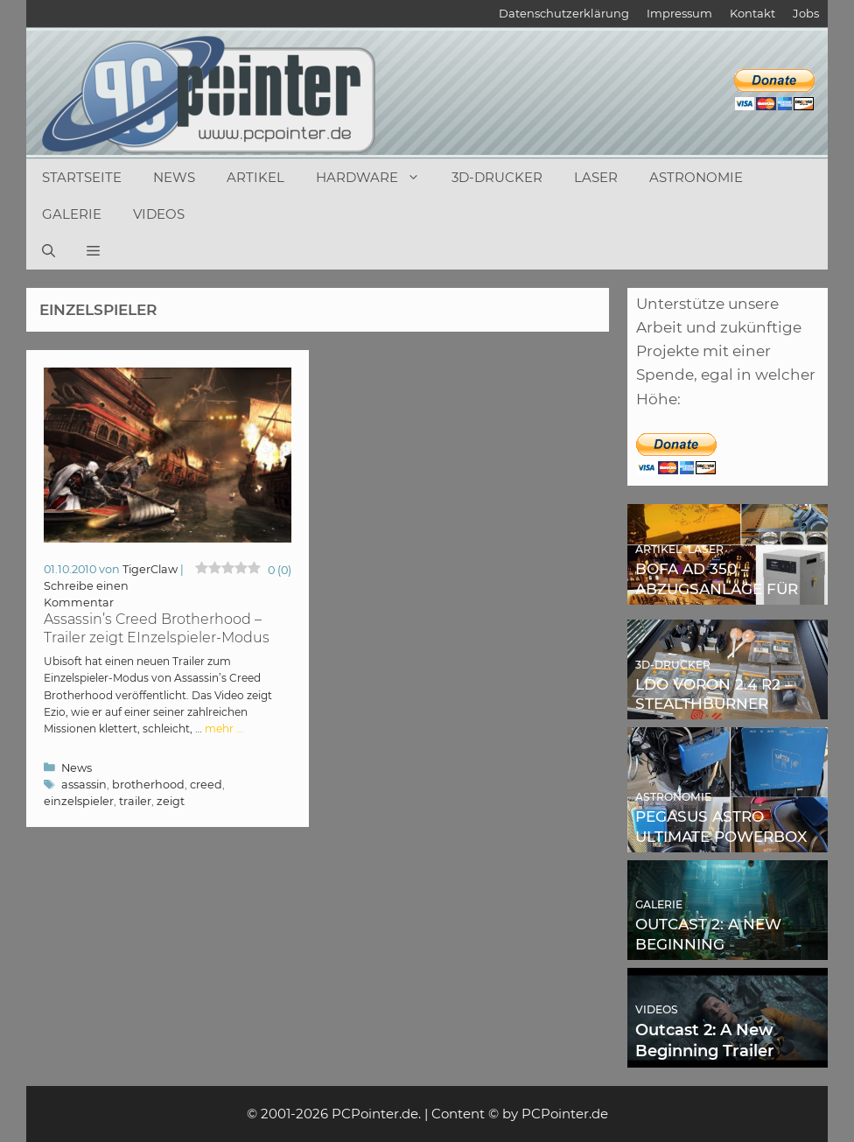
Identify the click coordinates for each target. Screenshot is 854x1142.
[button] (93, 251)
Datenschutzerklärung (564, 13)
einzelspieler (79, 801)
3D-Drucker (497, 177)
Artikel (255, 177)
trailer (135, 801)
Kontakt (752, 13)
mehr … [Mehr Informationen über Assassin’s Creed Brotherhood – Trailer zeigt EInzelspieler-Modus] (224, 728)
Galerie (72, 214)
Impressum (679, 13)
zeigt (171, 801)
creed (206, 784)
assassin (84, 784)
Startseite (82, 177)
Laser (596, 177)
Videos (159, 214)
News (174, 177)
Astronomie (696, 177)
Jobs (806, 13)
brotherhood (148, 784)
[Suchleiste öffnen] (48, 251)
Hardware (376, 177)
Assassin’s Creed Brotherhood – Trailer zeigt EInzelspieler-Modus (157, 628)
